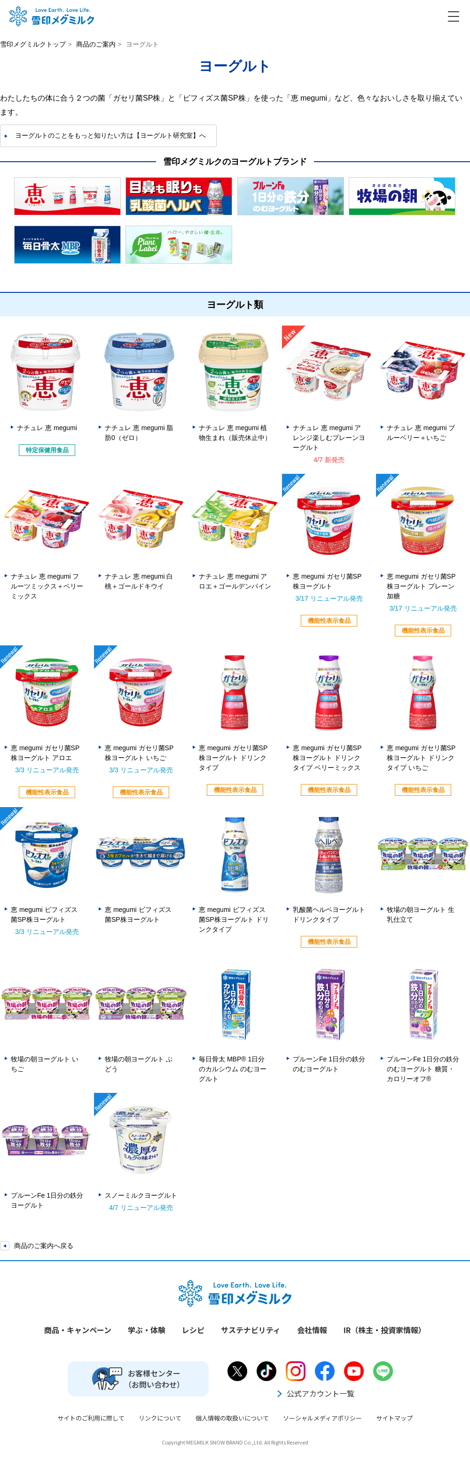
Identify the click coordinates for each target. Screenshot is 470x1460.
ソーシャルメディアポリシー (322, 1417)
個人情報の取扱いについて (232, 1417)
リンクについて (160, 1417)
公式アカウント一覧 (314, 1393)
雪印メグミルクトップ (33, 44)
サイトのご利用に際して (91, 1417)
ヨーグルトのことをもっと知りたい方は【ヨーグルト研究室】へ (110, 135)
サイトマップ (394, 1417)
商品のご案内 (96, 44)
